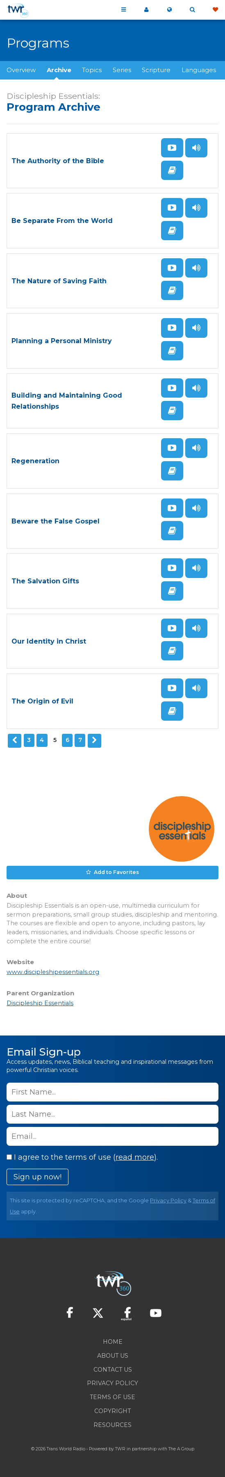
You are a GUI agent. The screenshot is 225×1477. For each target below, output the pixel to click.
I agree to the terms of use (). (82, 1157)
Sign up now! (37, 1176)
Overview (21, 70)
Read (172, 170)
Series (122, 70)
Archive (59, 70)
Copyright (112, 1411)
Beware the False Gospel (55, 521)
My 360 (146, 10)
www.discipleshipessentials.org (53, 972)
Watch (172, 147)
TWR (120, 1449)
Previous (15, 741)
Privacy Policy (168, 1200)
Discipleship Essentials (40, 1003)
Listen (196, 147)
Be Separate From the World (62, 221)
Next (95, 741)
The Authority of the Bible (57, 161)
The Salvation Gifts (45, 581)
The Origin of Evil (42, 701)
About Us (112, 1355)
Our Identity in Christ (48, 641)
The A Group (181, 1449)
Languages (199, 70)
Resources (112, 1425)
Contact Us (112, 1369)
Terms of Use (112, 1397)
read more (135, 1157)
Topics (92, 70)
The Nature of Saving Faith (59, 281)
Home (113, 1341)
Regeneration (35, 461)
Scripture (156, 70)
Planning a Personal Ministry (61, 341)
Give (215, 10)
